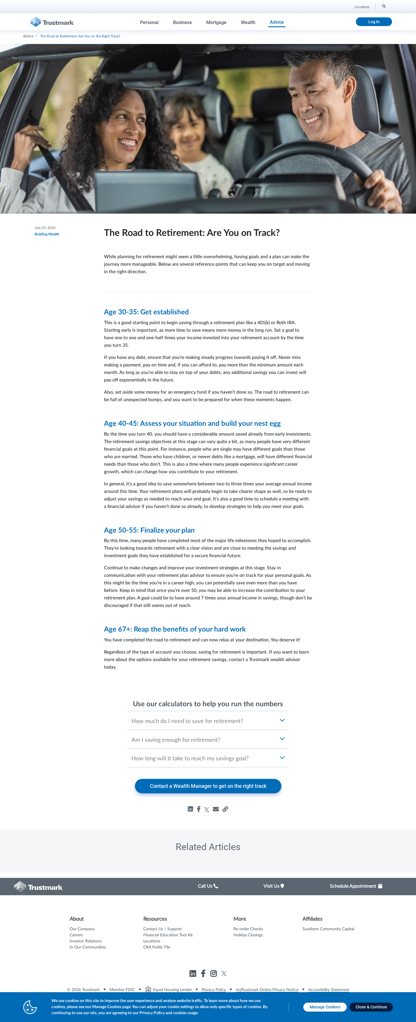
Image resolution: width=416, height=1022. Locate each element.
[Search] (383, 6)
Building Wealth (47, 234)
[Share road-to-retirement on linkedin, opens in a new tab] (190, 809)
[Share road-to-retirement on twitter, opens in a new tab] (206, 809)
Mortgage (216, 22)
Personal (149, 22)
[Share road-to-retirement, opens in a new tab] (216, 809)
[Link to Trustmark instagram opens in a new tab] (214, 974)
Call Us (208, 886)
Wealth (248, 22)
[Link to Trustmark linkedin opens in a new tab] (193, 974)
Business (182, 22)
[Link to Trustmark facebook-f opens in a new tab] (204, 974)
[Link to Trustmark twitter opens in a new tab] (224, 973)
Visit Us (273, 886)
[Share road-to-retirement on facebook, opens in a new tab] (198, 809)
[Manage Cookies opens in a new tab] (325, 1007)
